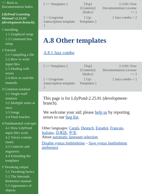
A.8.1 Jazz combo (58, 52)
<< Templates (55, 4)
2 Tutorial (9, 50)
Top (88, 4)
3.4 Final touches (17, 117)
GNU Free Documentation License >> (120, 8)
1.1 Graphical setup (19, 34)
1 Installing (10, 29)
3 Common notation (16, 89)
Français (116, 128)
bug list (71, 117)
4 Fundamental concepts (19, 123)
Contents (88, 8)
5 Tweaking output (15, 167)
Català (74, 128)
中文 (73, 132)
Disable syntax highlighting (63, 143)
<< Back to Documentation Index (17, 5)
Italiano (48, 132)
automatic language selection (75, 137)
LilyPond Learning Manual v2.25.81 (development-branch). (18, 18)
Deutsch (87, 128)
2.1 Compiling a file (19, 55)
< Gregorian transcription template (59, 19)
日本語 (61, 132)
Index (88, 12)
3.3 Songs (12, 112)
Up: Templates (87, 19)
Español (102, 128)
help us (101, 112)
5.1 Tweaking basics (19, 171)
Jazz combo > (125, 17)
